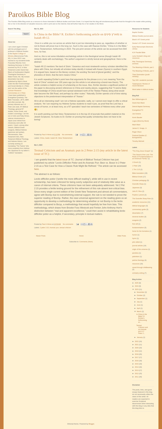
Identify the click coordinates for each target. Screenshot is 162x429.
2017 (137, 357)
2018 (137, 354)
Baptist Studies (137, 32)
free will (135, 224)
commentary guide (139, 209)
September (141, 298)
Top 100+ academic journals (142, 80)
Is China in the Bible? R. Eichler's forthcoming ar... (141, 318)
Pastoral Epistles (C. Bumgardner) (139, 136)
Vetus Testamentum (65, 138)
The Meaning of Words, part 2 (143, 71)
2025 (137, 283)
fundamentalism (138, 228)
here (36, 52)
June (139, 305)
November (141, 292)
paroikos (135, 253)
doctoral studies (138, 217)
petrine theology (138, 260)
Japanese (135, 188)
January (140, 337)
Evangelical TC (137, 110)
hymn (134, 238)
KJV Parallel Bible (138, 52)
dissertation (136, 213)
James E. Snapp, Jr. (139, 128)
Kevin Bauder (137, 117)
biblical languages (138, 206)
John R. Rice (137, 191)
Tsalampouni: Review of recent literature (141, 85)
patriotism (135, 256)
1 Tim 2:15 (136, 169)
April (139, 308)
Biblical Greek (137, 177)
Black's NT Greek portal (141, 39)
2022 (137, 341)
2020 (137, 348)
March (139, 311)
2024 (137, 286)
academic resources (139, 202)
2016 (137, 361)
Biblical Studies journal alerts (142, 36)
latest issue (62, 159)
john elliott (136, 242)
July (138, 302)
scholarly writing (138, 273)
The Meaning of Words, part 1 (143, 67)
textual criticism (65, 228)
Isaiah (47, 138)
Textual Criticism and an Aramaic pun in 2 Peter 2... (142, 329)
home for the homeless (140, 231)
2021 (137, 345)
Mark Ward (136, 125)
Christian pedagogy (139, 180)
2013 (137, 370)
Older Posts (121, 236)
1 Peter (135, 166)
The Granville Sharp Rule (141, 198)
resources (135, 264)
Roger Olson (136, 132)
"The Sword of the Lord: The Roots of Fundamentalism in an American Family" (142, 156)
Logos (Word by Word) (140, 121)
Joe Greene (136, 114)
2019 (137, 351)
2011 (137, 377)
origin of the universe (140, 249)
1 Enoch (135, 162)
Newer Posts (40, 236)
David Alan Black (138, 103)
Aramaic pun (54, 228)
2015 (137, 364)
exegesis (135, 220)
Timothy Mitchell (138, 141)
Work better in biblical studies (143, 89)
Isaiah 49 (53, 138)
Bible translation (138, 173)
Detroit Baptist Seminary (141, 106)
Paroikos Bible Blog (39, 14)
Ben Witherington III (139, 99)
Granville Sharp (138, 184)
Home (81, 236)
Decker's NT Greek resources (143, 43)
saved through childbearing (142, 267)
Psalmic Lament (138, 195)
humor (134, 235)
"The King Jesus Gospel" (141, 151)
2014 (137, 367)
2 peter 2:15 (44, 228)
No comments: (67, 135)
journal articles (137, 246)
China (42, 138)
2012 (137, 373)
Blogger (91, 424)
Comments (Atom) (86, 242)
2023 (137, 289)
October (140, 295)
